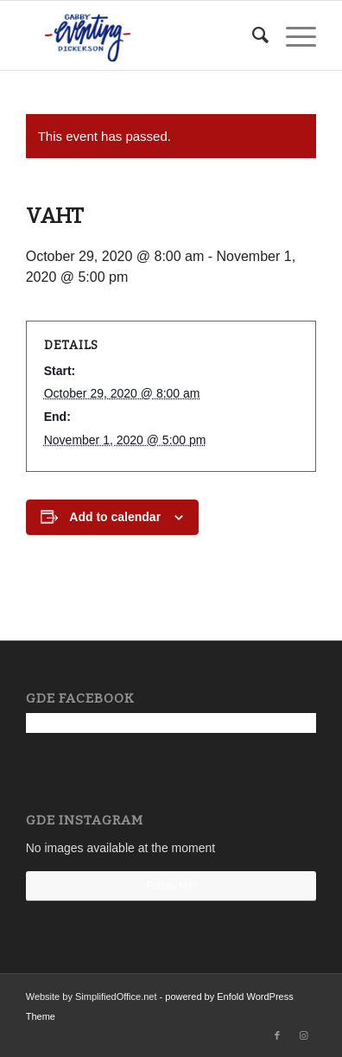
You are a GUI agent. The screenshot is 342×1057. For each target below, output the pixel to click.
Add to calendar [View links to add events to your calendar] (115, 517)
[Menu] (292, 35)
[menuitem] (252, 35)
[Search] (252, 35)
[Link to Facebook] (277, 1035)
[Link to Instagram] (303, 1035)
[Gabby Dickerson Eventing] (142, 35)
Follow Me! (171, 886)
